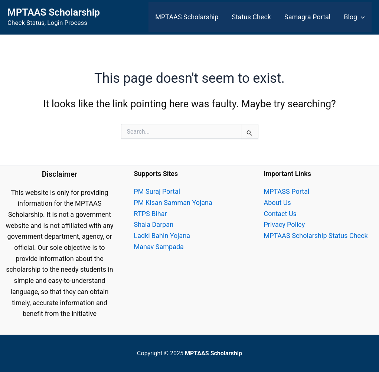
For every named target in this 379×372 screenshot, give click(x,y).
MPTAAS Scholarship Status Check (316, 235)
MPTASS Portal (287, 191)
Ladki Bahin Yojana (162, 235)
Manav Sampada (159, 247)
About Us (277, 202)
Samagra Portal (307, 17)
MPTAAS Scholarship (53, 12)
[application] (361, 17)
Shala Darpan (154, 224)
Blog (354, 17)
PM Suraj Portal (157, 191)
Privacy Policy (284, 224)
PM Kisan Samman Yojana (173, 202)
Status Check (251, 17)
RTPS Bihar (150, 214)
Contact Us (280, 214)
